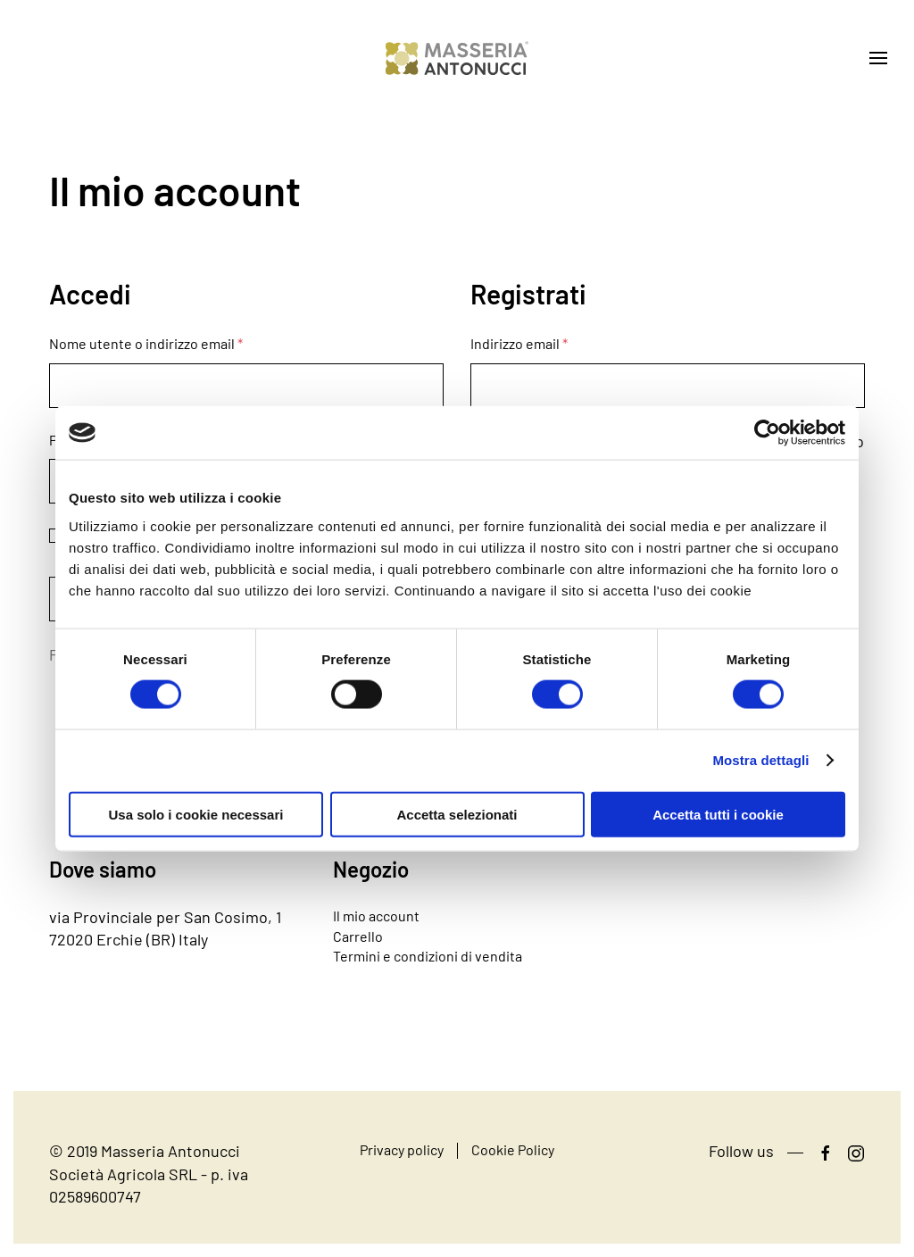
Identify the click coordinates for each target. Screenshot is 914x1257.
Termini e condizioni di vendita (427, 955)
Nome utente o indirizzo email (146, 343)
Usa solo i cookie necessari (196, 813)
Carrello (358, 936)
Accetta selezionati (456, 813)
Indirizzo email (519, 343)
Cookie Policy (512, 1149)
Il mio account (376, 915)
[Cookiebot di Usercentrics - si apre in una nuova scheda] (767, 433)
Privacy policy (402, 1149)
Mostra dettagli (760, 760)
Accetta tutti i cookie (718, 813)
